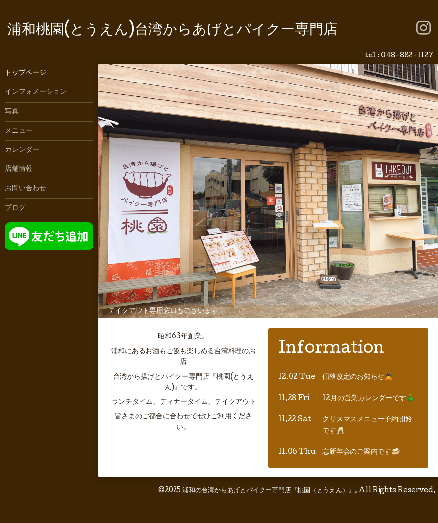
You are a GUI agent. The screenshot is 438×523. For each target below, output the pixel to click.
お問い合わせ (25, 189)
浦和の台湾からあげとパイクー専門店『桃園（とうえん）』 (268, 490)
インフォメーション (36, 92)
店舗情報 (18, 169)
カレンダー (22, 150)
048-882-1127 (407, 56)
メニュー (18, 131)
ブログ (15, 208)
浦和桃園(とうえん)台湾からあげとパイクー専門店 (172, 30)
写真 (12, 112)
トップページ (25, 73)
